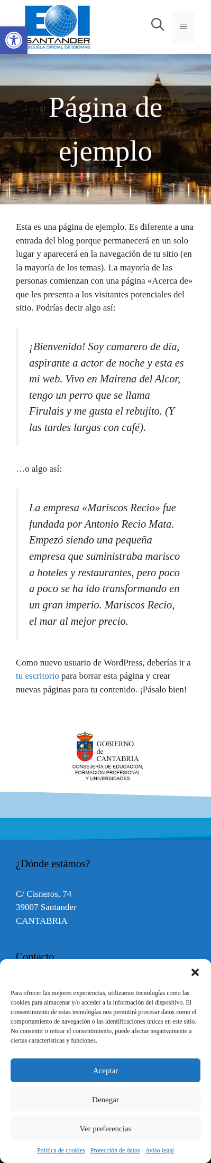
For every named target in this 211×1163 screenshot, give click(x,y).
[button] (195, 972)
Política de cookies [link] (61, 1150)
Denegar (105, 1099)
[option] (105, 756)
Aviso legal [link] (159, 1150)
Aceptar (105, 1070)
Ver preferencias (106, 1128)
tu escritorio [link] (37, 676)
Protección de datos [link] (115, 1150)
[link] (13, 40)
